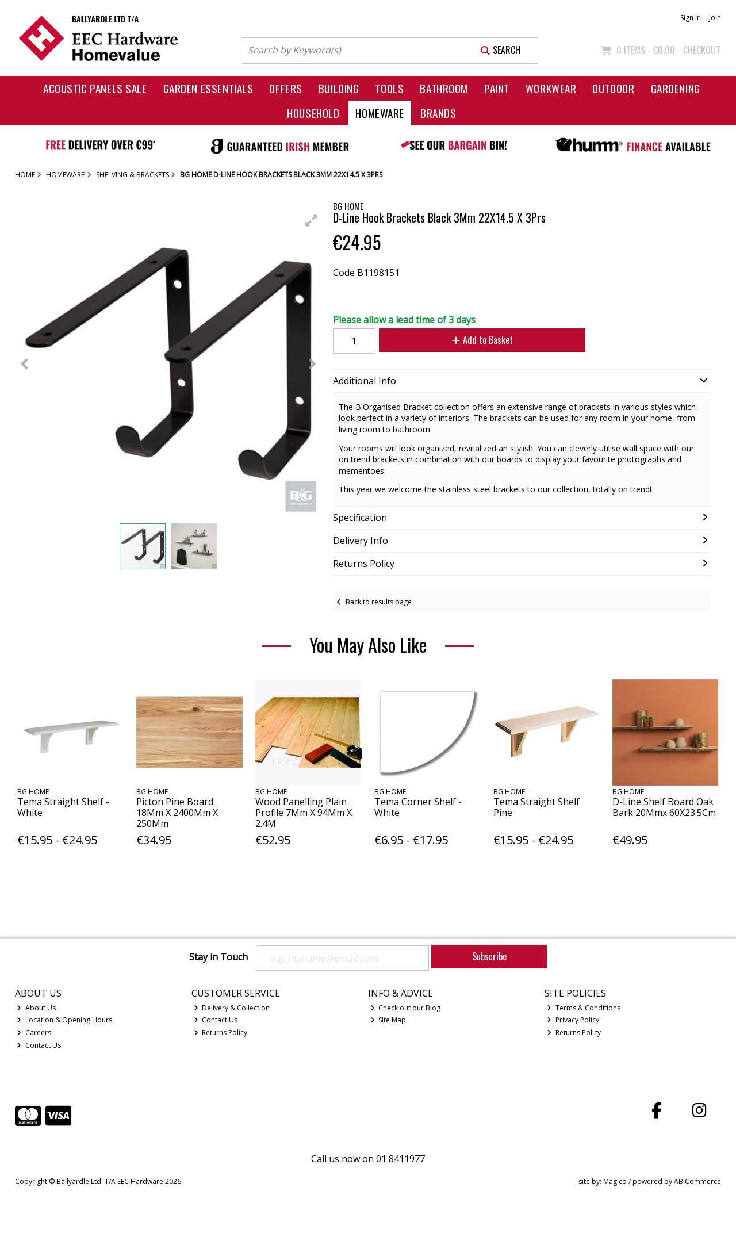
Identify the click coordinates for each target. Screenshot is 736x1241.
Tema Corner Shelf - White (418, 807)
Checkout (701, 50)
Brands (438, 113)
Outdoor (613, 88)
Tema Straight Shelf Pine (536, 807)
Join (715, 17)
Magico (615, 1181)
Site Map (388, 1020)
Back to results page (379, 602)
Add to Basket (482, 340)
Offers (285, 88)
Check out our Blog (405, 1008)
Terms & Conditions (583, 1008)
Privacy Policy (573, 1020)
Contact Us (39, 1045)
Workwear (551, 88)
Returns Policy (221, 1032)
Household (313, 113)
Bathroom (444, 88)
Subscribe (489, 956)
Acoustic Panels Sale (95, 88)
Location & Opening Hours (64, 1020)
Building (339, 88)
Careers (34, 1032)
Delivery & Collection (232, 1008)
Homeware (379, 113)
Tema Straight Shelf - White (63, 807)
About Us (36, 1008)
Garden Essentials (208, 88)
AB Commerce (697, 1181)
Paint (496, 88)
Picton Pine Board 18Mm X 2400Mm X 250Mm (177, 812)
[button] (311, 220)
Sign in (690, 17)
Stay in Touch (218, 957)
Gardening (675, 88)
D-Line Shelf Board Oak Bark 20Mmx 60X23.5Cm (664, 807)
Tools (389, 88)
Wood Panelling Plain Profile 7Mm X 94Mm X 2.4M (303, 812)
